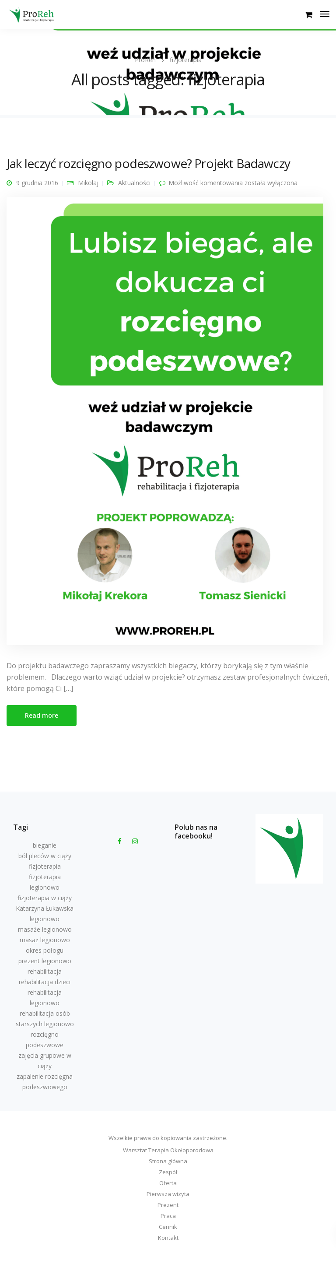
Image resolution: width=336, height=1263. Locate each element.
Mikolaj (88, 183)
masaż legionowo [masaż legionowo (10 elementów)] (45, 940)
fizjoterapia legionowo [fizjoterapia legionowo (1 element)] (45, 882)
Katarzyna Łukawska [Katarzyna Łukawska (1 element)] (45, 908)
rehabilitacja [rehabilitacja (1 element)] (45, 971)
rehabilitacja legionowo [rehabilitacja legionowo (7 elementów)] (45, 997)
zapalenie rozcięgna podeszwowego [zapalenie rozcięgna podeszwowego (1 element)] (45, 1081)
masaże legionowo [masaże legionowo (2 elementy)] (45, 929)
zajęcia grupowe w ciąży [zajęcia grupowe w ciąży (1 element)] (44, 1060)
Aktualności (134, 183)
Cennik (168, 1227)
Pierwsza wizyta (168, 1194)
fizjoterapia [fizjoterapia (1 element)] (45, 866)
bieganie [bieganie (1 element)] (44, 845)
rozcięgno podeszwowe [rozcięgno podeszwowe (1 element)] (44, 1039)
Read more (41, 715)
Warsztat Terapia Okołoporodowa (168, 1150)
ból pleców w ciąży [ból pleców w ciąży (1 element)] (44, 856)
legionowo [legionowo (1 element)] (45, 919)
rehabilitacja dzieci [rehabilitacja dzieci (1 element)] (44, 982)
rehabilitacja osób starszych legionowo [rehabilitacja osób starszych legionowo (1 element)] (45, 1018)
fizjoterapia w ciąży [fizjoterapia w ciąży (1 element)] (45, 898)
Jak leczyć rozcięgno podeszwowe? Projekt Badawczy (148, 163)
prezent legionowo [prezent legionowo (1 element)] (44, 961)
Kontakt (168, 1238)
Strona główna (168, 1161)
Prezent (168, 1205)
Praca (168, 1216)
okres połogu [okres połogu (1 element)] (44, 950)
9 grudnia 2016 (37, 183)
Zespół (168, 1172)
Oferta (168, 1183)
